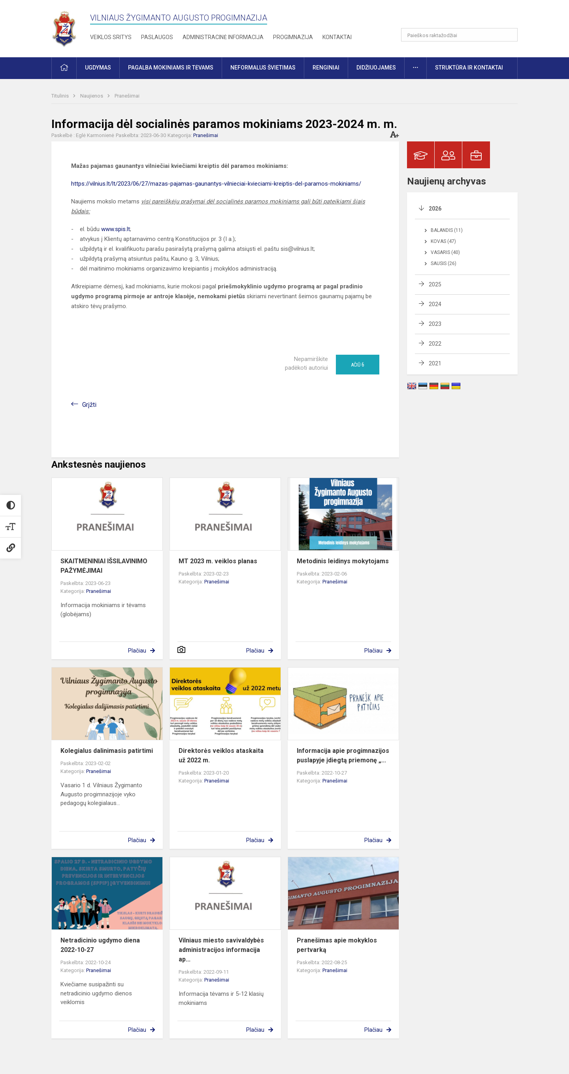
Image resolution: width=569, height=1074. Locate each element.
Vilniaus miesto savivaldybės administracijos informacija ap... (221, 950)
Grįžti (89, 404)
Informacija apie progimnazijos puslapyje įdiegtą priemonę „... (343, 755)
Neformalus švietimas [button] (263, 67)
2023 (435, 324)
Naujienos (92, 96)
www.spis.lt (115, 229)
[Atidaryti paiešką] (509, 35)
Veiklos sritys (111, 37)
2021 (435, 363)
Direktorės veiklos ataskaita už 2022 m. (221, 755)
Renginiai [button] (326, 67)
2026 (435, 208)
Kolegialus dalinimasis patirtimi (106, 750)
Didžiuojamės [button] (376, 67)
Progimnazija (293, 37)
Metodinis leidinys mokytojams (343, 561)
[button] (463, 16)
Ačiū (357, 364)
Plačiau (137, 650)
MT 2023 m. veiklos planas (218, 561)
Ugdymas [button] (98, 67)
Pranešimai (127, 96)
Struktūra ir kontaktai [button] (469, 67)
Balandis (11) (447, 230)
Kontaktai (337, 37)
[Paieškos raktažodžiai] (459, 34)
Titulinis (60, 96)
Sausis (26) (443, 263)
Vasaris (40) (445, 252)
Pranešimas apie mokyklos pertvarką (337, 945)
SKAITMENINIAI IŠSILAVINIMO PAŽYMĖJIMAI (103, 565)
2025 (435, 284)
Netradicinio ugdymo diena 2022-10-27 (100, 945)
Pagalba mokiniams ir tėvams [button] (170, 67)
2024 (435, 304)
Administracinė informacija (223, 37)
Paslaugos (157, 37)
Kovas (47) (443, 241)
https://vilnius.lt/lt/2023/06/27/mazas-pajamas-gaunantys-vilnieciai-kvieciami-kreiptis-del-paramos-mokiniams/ (216, 183)
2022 (435, 343)
